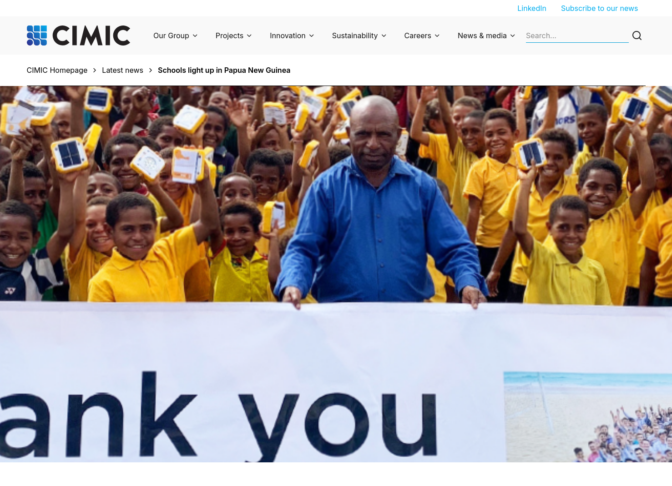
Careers (418, 35)
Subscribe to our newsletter (401, 390)
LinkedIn (531, 8)
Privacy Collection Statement (249, 415)
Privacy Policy (224, 403)
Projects (229, 35)
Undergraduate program (550, 415)
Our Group (171, 35)
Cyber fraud (220, 441)
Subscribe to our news (599, 8)
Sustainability (355, 35)
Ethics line (217, 428)
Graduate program (540, 403)
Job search (528, 390)
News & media (482, 35)
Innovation (288, 35)
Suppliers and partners (548, 428)
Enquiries (216, 390)
